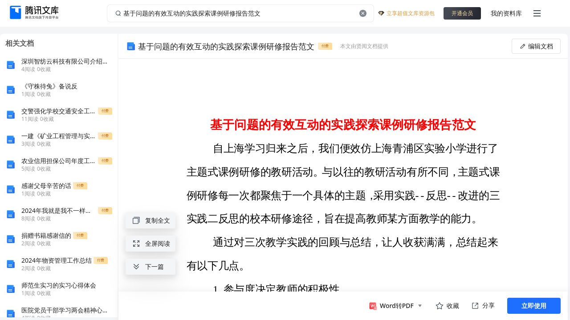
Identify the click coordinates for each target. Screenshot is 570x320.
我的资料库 (506, 13)
